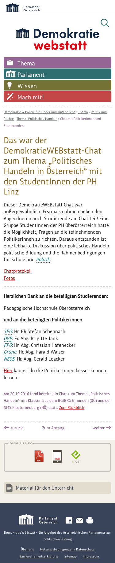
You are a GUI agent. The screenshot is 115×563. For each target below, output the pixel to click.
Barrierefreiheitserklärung (38, 556)
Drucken (91, 520)
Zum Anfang (53, 427)
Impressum (91, 556)
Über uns (27, 549)
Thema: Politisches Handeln (37, 118)
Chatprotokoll (18, 271)
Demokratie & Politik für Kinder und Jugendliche (39, 112)
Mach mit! (30, 97)
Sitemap (70, 556)
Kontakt (80, 520)
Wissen (27, 86)
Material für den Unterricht (45, 488)
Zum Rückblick (71, 407)
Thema (26, 63)
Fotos (9, 278)
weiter (99, 427)
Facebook (70, 520)
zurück (16, 427)
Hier (8, 370)
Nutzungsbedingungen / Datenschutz (67, 549)
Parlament (31, 74)
